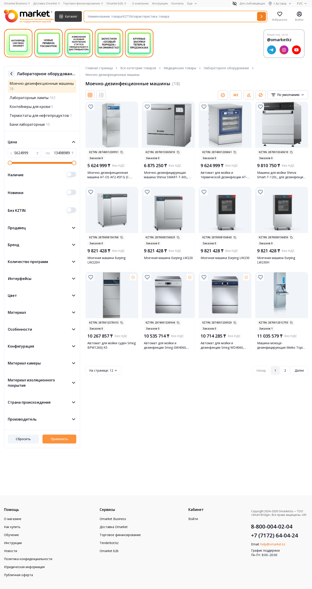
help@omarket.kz (272, 544)
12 (103, 370)
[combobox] (288, 94)
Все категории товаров (138, 68)
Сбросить (23, 439)
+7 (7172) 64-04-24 (274, 535)
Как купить (12, 527)
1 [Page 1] (275, 370)
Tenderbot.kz (109, 543)
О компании (140, 3)
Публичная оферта (18, 575)
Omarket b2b (109, 551)
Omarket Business (113, 519)
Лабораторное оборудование (226, 68)
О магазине (12, 519)
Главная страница (99, 68)
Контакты (177, 3)
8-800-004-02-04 (271, 526)
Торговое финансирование (120, 535)
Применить (59, 439)
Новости (10, 551)
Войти (193, 519)
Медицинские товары (180, 68)
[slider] (10, 163)
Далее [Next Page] (299, 370)
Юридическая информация (24, 567)
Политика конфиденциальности (28, 559)
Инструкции (160, 3)
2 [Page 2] (285, 370)
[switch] (71, 174)
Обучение (11, 535)
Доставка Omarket (114, 527)
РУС (302, 3)
